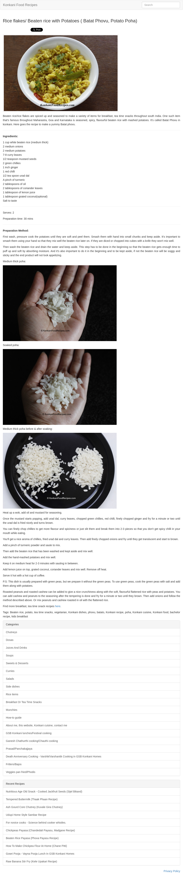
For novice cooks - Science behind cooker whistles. (36, 822)
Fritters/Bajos (13, 764)
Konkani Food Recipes (20, 5)
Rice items (12, 694)
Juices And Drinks (16, 647)
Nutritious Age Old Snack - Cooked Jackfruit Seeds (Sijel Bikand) (44, 791)
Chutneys (11, 632)
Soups (9, 655)
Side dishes (13, 686)
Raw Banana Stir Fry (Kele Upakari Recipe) (31, 861)
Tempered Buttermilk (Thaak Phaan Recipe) (31, 799)
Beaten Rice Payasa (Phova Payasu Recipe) (32, 838)
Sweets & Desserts (17, 663)
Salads (10, 678)
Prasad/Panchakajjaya (19, 748)
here (57, 606)
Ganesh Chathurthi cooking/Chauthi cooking (32, 740)
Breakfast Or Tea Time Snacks (24, 702)
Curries (10, 671)
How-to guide (14, 717)
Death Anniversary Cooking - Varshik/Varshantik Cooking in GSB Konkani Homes (53, 756)
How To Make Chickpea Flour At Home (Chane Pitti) (36, 845)
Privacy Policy (172, 871)
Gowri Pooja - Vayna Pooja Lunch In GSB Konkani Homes (40, 853)
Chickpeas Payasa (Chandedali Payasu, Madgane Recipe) (40, 830)
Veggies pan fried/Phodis (20, 772)
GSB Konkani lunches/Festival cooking (28, 733)
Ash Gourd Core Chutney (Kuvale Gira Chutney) (34, 807)
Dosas (9, 639)
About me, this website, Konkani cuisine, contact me (36, 725)
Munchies (11, 709)
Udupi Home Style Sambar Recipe (26, 814)
